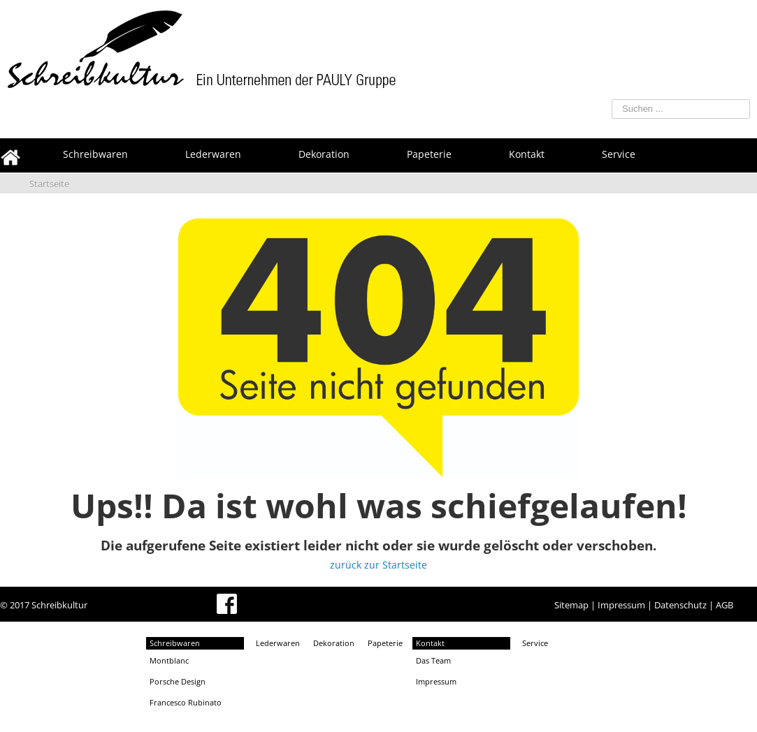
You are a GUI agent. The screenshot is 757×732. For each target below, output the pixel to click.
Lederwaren (278, 643)
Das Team (433, 660)
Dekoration (333, 643)
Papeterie (385, 643)
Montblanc (169, 660)
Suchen (589, 96)
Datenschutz (680, 605)
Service (535, 643)
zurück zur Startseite (378, 564)
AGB (724, 605)
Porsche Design (178, 681)
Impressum (621, 605)
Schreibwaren (175, 643)
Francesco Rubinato (186, 702)
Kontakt (430, 643)
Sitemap (571, 605)
